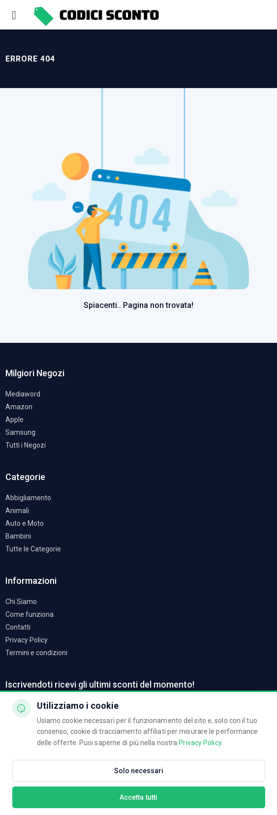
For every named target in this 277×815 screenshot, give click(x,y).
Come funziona (29, 614)
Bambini (18, 536)
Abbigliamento (28, 498)
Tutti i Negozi (25, 445)
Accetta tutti (138, 797)
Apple (14, 419)
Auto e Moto (24, 523)
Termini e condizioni (36, 653)
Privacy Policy (26, 640)
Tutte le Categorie (33, 549)
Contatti (18, 627)
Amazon (18, 407)
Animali (17, 510)
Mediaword (22, 394)
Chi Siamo (21, 601)
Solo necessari (138, 771)
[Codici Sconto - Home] (96, 14)
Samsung (20, 432)
